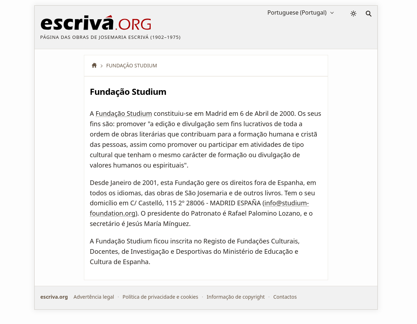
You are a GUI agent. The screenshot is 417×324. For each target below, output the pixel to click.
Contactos (285, 296)
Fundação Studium (124, 113)
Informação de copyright (235, 296)
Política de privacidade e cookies (160, 296)
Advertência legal (94, 296)
